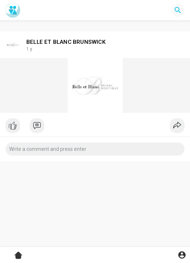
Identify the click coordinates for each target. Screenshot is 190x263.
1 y (29, 49)
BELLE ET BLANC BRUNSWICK (66, 42)
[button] (178, 10)
